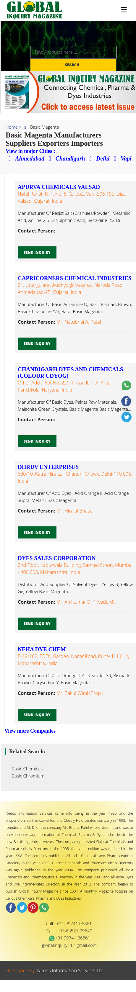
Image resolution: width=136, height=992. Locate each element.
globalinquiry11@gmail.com (69, 945)
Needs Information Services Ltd (70, 970)
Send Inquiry (37, 252)
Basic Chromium (26, 776)
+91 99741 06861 (69, 938)
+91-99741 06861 (74, 923)
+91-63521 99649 (74, 931)
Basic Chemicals (25, 769)
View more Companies (30, 731)
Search (72, 64)
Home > (14, 127)
